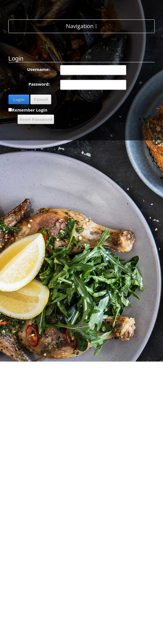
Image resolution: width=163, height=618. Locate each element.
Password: (39, 84)
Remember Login (29, 110)
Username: (38, 69)
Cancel (41, 99)
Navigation (81, 26)
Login (19, 99)
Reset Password (36, 119)
